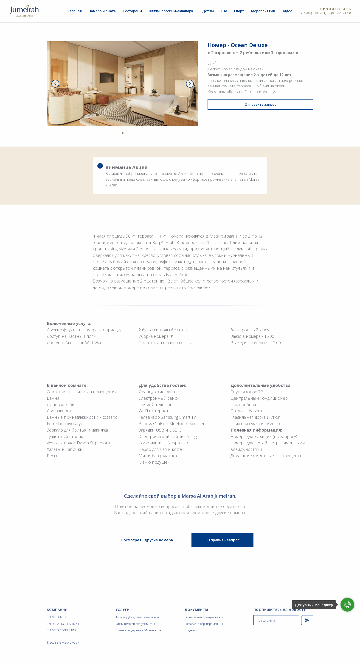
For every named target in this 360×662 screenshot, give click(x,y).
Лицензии (191, 630)
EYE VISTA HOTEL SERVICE (63, 624)
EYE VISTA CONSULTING (62, 630)
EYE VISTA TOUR (57, 617)
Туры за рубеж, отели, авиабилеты (137, 617)
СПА (224, 11)
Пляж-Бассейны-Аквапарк (171, 11)
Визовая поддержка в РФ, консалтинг (139, 630)
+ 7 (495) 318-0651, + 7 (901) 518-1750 (326, 13)
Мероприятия (263, 11)
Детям (208, 11)
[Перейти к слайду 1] (114, 133)
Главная (75, 11)
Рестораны (132, 11)
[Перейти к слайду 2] (118, 133)
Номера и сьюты (102, 11)
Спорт (239, 11)
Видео (287, 11)
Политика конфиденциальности (204, 617)
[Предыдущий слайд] (55, 84)
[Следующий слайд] (190, 84)
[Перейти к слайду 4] (127, 133)
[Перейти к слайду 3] (123, 133)
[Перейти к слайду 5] (131, 133)
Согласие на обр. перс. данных (204, 624)
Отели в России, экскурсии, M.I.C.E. (137, 624)
